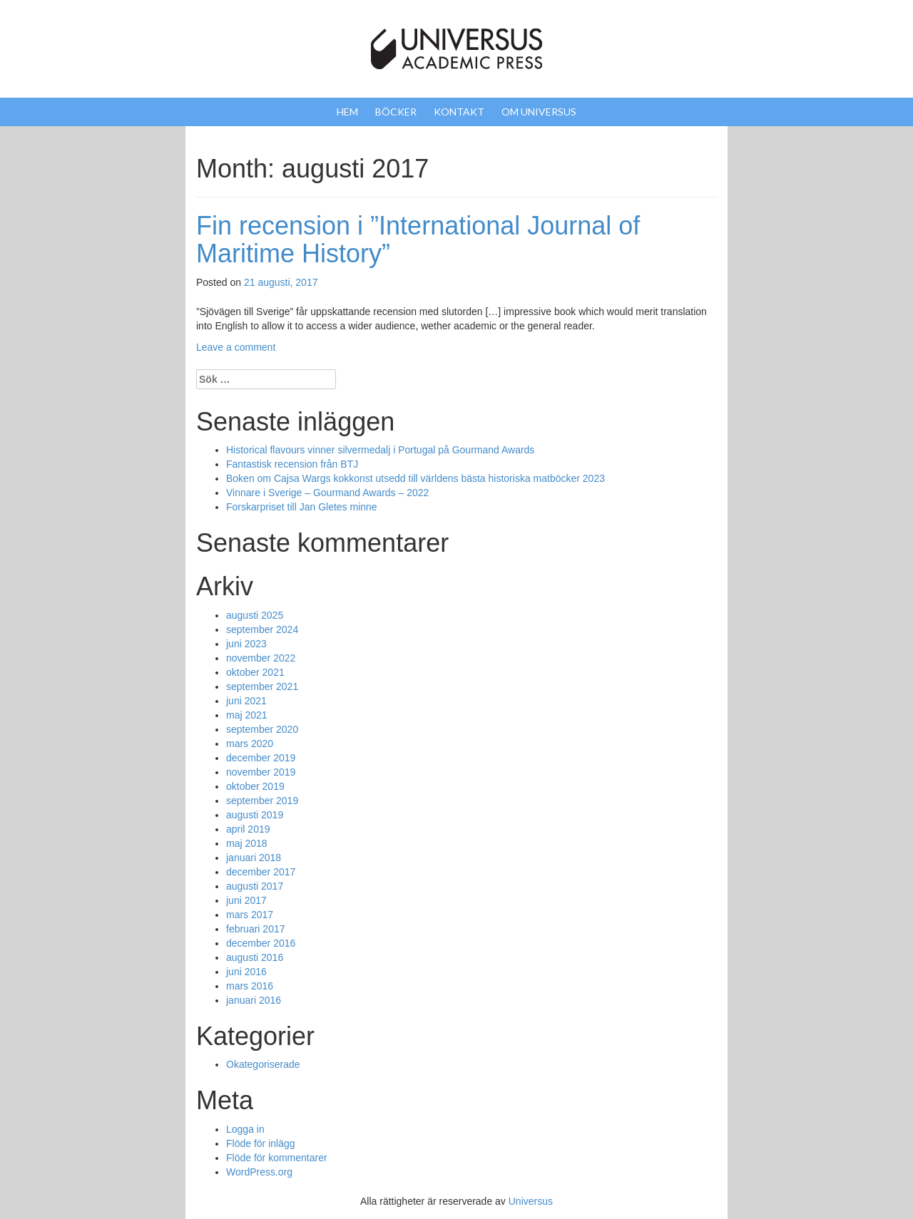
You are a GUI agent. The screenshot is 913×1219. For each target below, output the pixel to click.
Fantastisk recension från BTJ (292, 464)
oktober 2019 (255, 786)
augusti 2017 (254, 886)
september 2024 (262, 629)
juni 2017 (246, 900)
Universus (531, 1201)
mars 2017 (249, 914)
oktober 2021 (255, 672)
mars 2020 (249, 743)
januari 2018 (253, 857)
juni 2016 (246, 971)
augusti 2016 (254, 957)
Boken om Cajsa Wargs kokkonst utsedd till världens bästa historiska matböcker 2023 (415, 478)
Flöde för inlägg (260, 1143)
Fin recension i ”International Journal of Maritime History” (418, 240)
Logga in (245, 1129)
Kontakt (459, 112)
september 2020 (262, 729)
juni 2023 (246, 643)
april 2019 (248, 829)
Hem (347, 112)
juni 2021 (246, 700)
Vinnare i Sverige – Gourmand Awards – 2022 (327, 492)
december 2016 (260, 943)
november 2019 (260, 772)
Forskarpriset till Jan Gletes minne (301, 507)
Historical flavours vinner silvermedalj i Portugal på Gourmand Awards (380, 450)
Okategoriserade (263, 1064)
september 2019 (262, 800)
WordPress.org (259, 1172)
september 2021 (262, 686)
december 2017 (260, 872)
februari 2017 (255, 929)
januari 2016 (253, 1000)
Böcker (396, 112)
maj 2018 (246, 843)
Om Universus (538, 112)
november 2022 (260, 658)
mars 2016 (249, 986)
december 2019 (260, 757)
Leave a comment (235, 347)
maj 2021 (246, 715)
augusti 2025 (254, 615)
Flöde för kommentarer (276, 1157)
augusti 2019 (254, 815)
